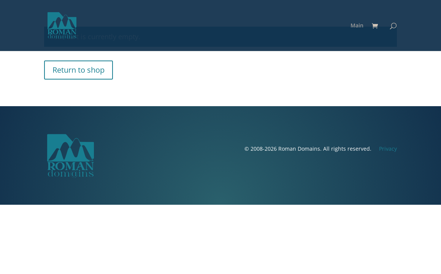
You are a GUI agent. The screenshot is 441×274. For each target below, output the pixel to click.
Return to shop (78, 70)
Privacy (388, 148)
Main (357, 26)
